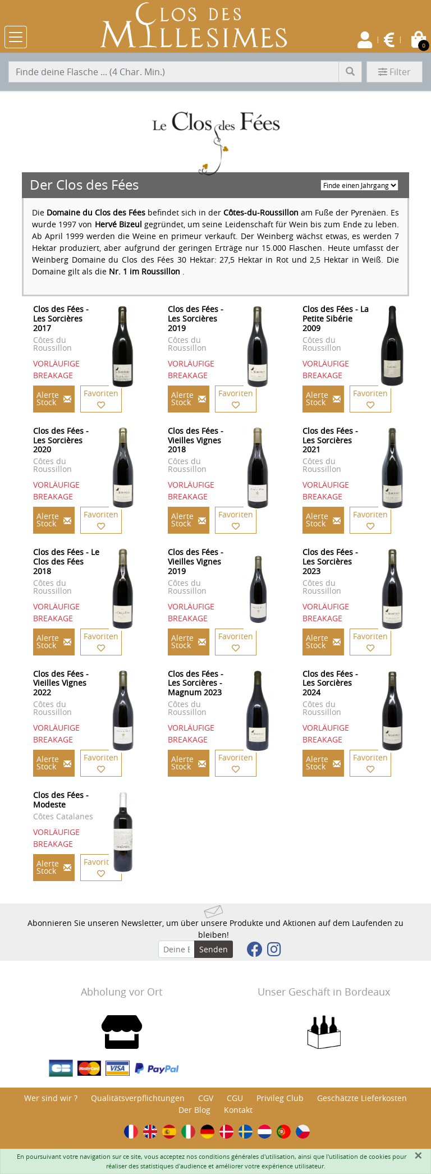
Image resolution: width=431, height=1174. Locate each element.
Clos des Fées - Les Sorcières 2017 (61, 318)
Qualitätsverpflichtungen (138, 1098)
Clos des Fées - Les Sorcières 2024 (330, 683)
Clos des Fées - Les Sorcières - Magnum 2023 (195, 683)
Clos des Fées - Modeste (61, 800)
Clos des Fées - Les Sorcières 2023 (330, 561)
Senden (213, 949)
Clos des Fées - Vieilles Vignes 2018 (195, 440)
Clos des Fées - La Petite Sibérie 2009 (335, 318)
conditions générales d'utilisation (247, 1156)
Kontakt (238, 1109)
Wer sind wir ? (50, 1098)
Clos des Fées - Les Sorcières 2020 (61, 440)
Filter (394, 72)
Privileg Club (280, 1098)
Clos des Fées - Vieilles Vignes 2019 (195, 561)
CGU (235, 1098)
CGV (205, 1098)
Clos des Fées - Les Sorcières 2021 (330, 440)
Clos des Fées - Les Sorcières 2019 (195, 318)
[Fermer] (418, 1155)
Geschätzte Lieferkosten (362, 1098)
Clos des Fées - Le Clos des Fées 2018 (66, 561)
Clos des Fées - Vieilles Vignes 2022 (61, 683)
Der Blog (194, 1109)
